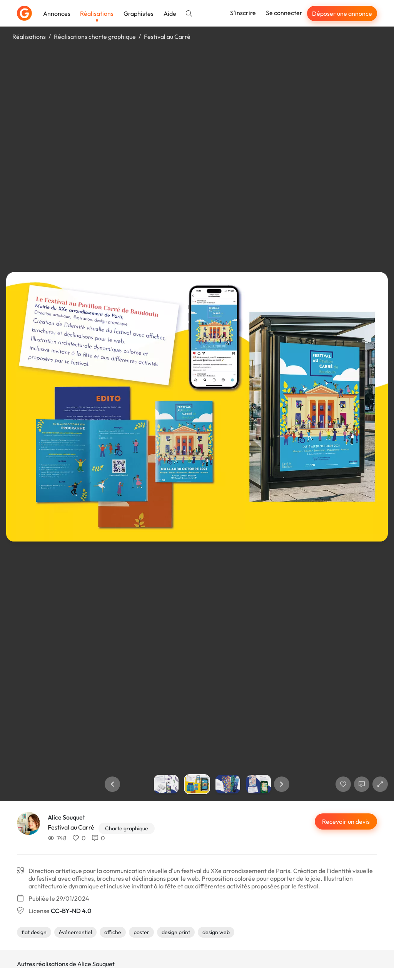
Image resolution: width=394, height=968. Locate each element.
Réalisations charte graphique (95, 36)
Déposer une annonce (342, 13)
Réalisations (97, 13)
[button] (112, 784)
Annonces (56, 13)
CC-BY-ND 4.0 (71, 911)
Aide (170, 13)
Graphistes (139, 13)
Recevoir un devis (346, 821)
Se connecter (284, 13)
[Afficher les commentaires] (361, 784)
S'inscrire (243, 13)
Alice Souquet (66, 817)
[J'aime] (343, 784)
